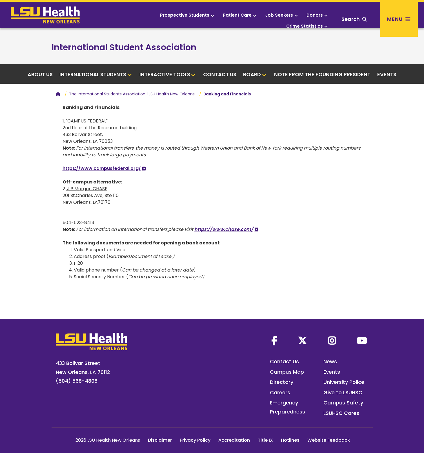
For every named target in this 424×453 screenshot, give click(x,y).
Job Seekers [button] (281, 15)
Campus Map (287, 371)
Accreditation (234, 440)
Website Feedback (328, 440)
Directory (281, 382)
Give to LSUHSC (342, 392)
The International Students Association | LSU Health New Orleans (132, 94)
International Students (95, 74)
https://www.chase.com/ (223, 229)
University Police (343, 382)
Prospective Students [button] (187, 15)
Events (386, 74)
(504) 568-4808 (76, 380)
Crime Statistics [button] (307, 26)
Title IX (265, 440)
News (330, 361)
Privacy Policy (195, 440)
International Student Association (124, 47)
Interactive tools (167, 74)
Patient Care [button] (240, 15)
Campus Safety (343, 402)
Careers (280, 392)
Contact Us (219, 74)
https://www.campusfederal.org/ (102, 168)
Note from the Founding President (322, 74)
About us (40, 74)
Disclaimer (160, 440)
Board (255, 74)
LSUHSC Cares (341, 413)
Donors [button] (317, 15)
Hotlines (290, 440)
